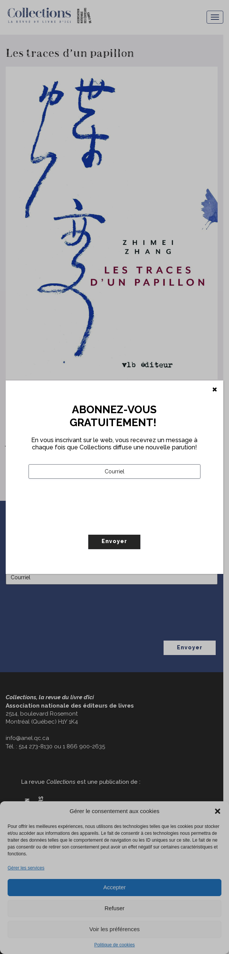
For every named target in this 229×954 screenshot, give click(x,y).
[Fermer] (214, 389)
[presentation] (86, 522)
